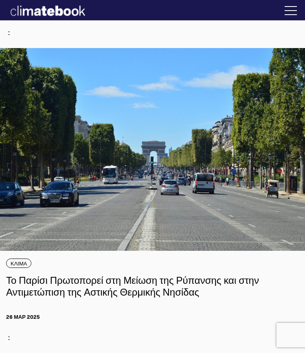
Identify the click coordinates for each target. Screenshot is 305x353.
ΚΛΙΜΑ (19, 263)
